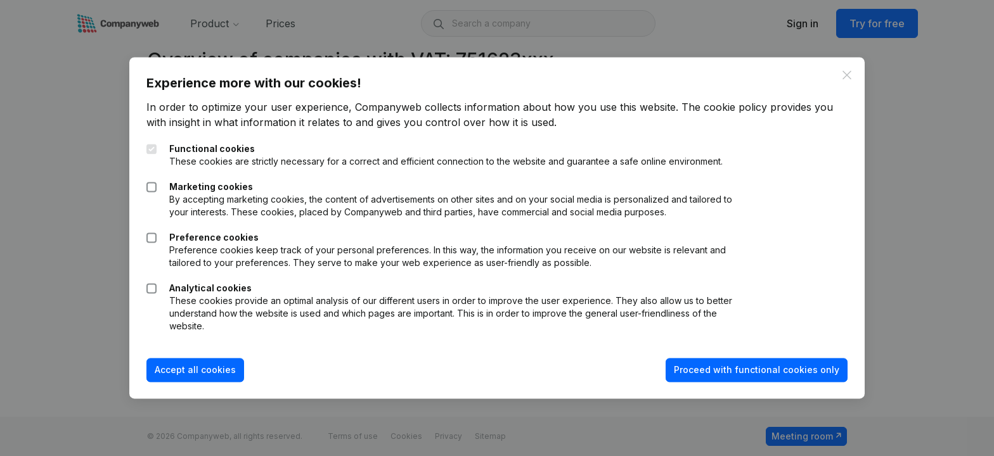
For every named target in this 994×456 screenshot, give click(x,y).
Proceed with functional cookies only (748, 375)
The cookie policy (732, 100)
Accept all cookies (203, 375)
